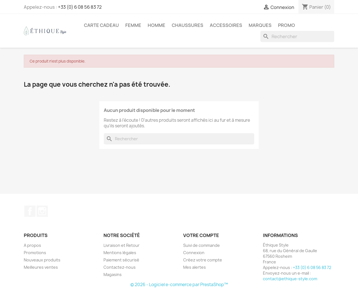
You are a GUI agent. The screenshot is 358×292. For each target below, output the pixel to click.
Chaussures (187, 25)
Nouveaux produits (42, 260)
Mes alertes (194, 267)
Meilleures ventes (41, 267)
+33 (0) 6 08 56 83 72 (80, 7)
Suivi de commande (201, 245)
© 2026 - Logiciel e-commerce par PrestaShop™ (179, 285)
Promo (286, 25)
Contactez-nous (119, 267)
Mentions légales (119, 252)
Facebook (30, 211)
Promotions (35, 252)
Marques (260, 25)
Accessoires (226, 25)
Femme (133, 25)
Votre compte (201, 235)
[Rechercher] (297, 36)
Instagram (42, 211)
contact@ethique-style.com (290, 278)
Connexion (193, 252)
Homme (156, 25)
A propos (32, 245)
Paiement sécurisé (121, 260)
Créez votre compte (202, 260)
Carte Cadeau (101, 25)
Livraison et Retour (121, 245)
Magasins (112, 274)
